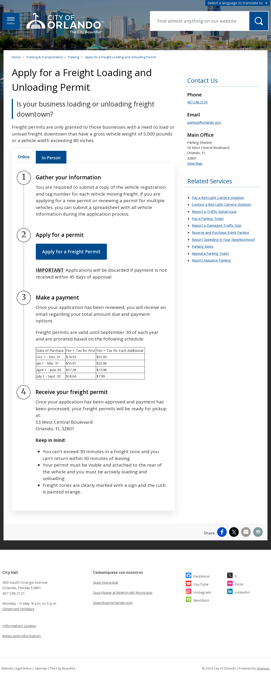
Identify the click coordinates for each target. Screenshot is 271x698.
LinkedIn (242, 592)
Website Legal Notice (16, 668)
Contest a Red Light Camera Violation (221, 204)
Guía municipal (105, 582)
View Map (194, 163)
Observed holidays (18, 608)
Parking (74, 57)
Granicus (263, 668)
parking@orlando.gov (204, 122)
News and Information (21, 635)
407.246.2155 (197, 102)
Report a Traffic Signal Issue (214, 211)
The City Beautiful (62, 668)
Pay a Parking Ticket (208, 218)
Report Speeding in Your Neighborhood (223, 239)
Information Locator (19, 625)
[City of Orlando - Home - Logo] (65, 24)
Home (16, 57)
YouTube (201, 584)
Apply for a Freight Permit (71, 252)
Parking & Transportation (45, 57)
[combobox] (237, 3)
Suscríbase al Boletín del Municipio (122, 592)
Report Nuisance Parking (211, 260)
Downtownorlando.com (113, 602)
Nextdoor (201, 600)
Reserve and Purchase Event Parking (220, 232)
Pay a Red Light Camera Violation (218, 197)
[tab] (24, 156)
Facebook (201, 576)
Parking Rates (203, 246)
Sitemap (41, 668)
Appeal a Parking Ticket (210, 253)
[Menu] (10, 21)
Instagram (202, 592)
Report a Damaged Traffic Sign (216, 225)
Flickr (239, 584)
